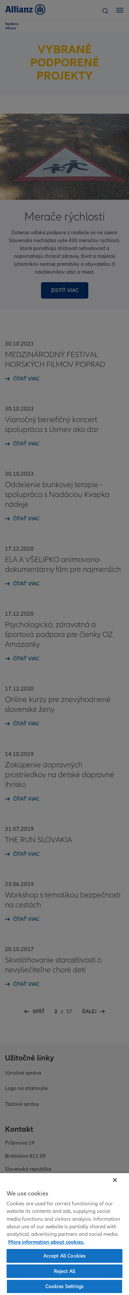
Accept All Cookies (64, 1256)
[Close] (115, 1180)
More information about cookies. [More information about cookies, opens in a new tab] (46, 1242)
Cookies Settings (64, 1286)
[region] (64, 1233)
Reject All (64, 1271)
